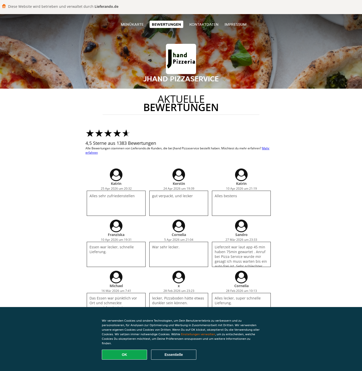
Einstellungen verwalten (198, 334)
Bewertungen (166, 24)
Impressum (235, 24)
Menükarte (132, 24)
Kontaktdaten (203, 24)
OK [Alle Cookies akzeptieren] (124, 355)
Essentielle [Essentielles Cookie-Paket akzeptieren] (173, 355)
